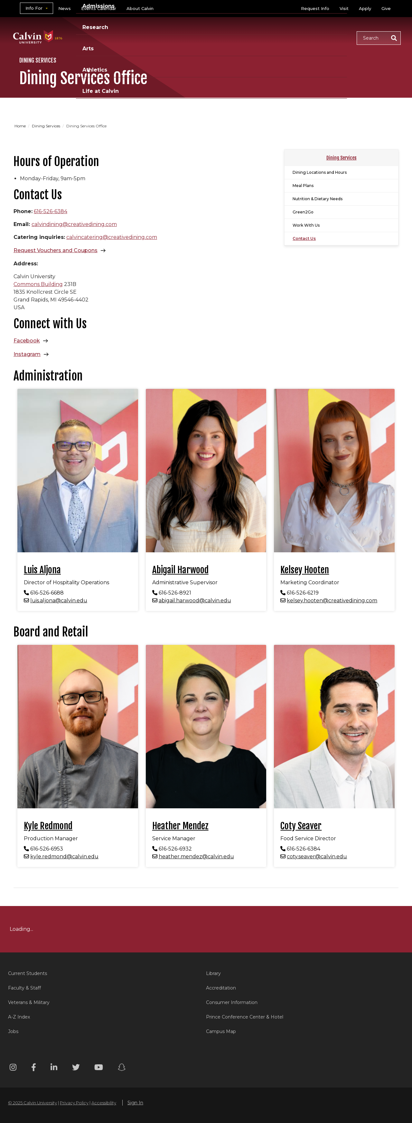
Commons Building (38, 284)
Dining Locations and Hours (320, 172)
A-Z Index (19, 1017)
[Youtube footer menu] (98, 1068)
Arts (254, 37)
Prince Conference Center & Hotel (244, 1017)
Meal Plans (303, 185)
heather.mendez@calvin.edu (196, 856)
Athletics (285, 37)
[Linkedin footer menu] (54, 1068)
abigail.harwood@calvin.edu (195, 600)
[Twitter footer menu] (76, 1068)
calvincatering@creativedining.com (111, 237)
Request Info (315, 8)
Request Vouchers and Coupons (56, 250)
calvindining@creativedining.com (74, 224)
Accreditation (221, 988)
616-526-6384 (50, 211)
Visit (344, 8)
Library (213, 973)
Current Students (27, 973)
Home (20, 125)
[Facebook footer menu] (33, 1068)
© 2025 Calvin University (32, 1102)
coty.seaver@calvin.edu (317, 856)
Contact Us (304, 238)
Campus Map (221, 1031)
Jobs (13, 1031)
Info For (33, 8)
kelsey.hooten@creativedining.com (332, 600)
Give (386, 8)
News (64, 8)
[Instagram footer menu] (13, 1068)
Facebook (27, 341)
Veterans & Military (29, 1002)
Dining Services (46, 125)
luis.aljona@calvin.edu (58, 600)
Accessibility (103, 1102)
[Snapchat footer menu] (122, 1068)
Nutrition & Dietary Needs (317, 198)
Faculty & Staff (24, 988)
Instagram (27, 354)
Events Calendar (98, 8)
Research (223, 37)
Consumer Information (232, 1002)
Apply (365, 8)
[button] (379, 38)
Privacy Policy (74, 1102)
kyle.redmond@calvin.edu (64, 856)
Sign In (135, 1103)
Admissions (181, 37)
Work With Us (306, 225)
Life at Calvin (329, 37)
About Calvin (140, 8)
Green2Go (303, 212)
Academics (136, 37)
